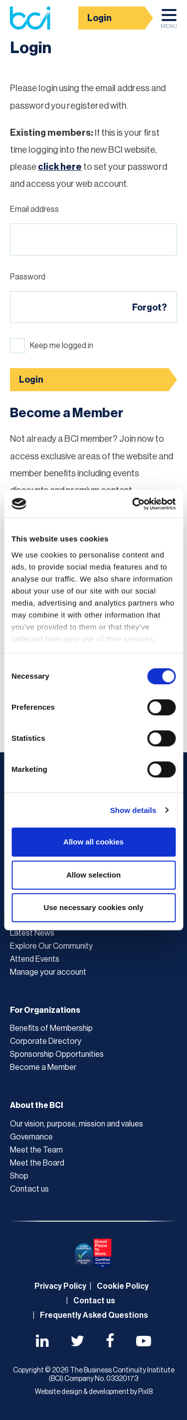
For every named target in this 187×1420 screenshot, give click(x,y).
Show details (133, 810)
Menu (169, 21)
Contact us (29, 1189)
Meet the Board (37, 1163)
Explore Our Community (51, 946)
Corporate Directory (45, 1041)
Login (99, 18)
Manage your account (48, 972)
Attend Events (34, 959)
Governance (31, 1137)
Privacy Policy (60, 1286)
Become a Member (43, 1067)
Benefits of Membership (51, 1028)
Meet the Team (36, 1150)
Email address (34, 209)
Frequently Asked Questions (94, 1315)
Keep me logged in (61, 346)
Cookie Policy (123, 1286)
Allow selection (93, 875)
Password (27, 277)
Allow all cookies (93, 841)
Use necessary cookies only (93, 907)
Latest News (32, 933)
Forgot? (149, 307)
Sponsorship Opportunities (57, 1054)
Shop (19, 1176)
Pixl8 (145, 1391)
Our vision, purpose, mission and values (76, 1124)
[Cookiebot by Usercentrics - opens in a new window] (133, 503)
